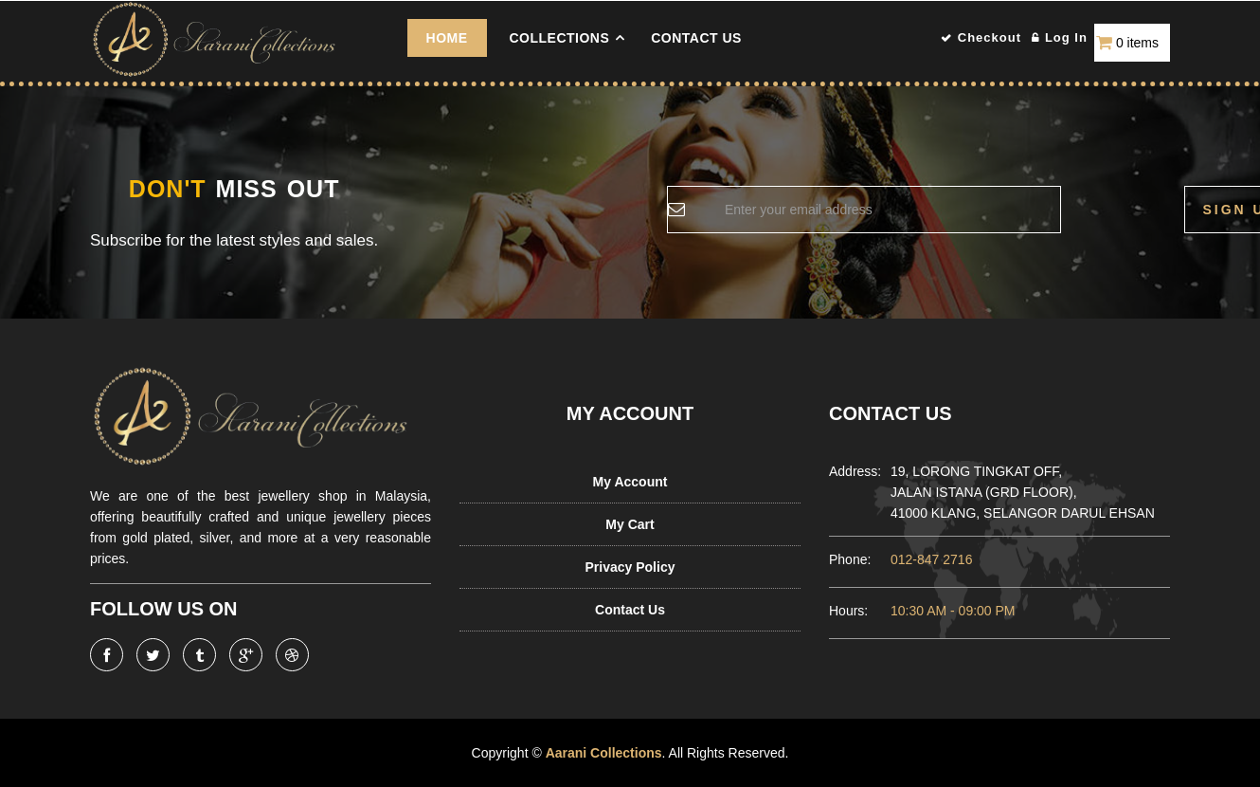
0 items (1137, 42)
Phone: (850, 559)
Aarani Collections (603, 752)
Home (447, 38)
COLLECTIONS (559, 38)
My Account (630, 481)
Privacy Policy (630, 567)
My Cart (629, 524)
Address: (850, 471)
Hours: (848, 610)
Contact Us (696, 38)
